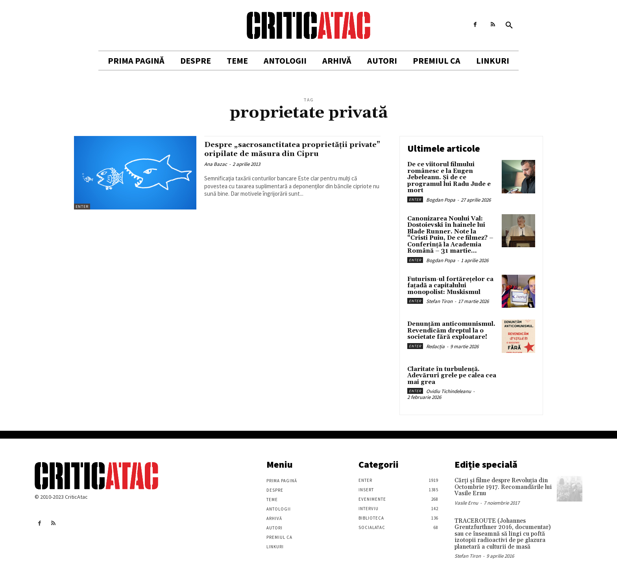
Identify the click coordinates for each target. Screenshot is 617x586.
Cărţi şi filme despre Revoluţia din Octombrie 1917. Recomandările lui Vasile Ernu (503, 487)
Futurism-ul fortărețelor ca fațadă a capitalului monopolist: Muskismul (450, 286)
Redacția (435, 346)
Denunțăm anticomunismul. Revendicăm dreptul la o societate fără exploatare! (451, 330)
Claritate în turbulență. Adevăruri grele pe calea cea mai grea (451, 376)
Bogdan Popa (440, 200)
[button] (509, 25)
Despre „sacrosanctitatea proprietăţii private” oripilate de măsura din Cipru (286, 149)
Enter (82, 206)
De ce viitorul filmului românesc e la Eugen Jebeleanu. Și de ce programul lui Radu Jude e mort (449, 177)
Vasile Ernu (466, 503)
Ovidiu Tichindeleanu (448, 391)
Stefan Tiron (439, 301)
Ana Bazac (215, 164)
